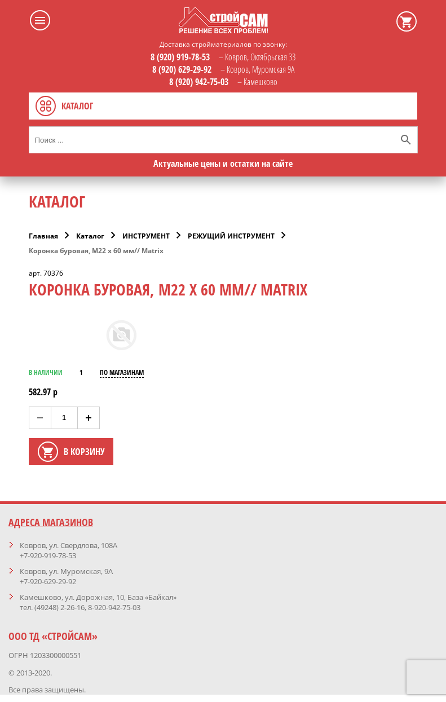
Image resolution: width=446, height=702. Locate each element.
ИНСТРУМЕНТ (146, 236)
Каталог (90, 236)
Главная (43, 236)
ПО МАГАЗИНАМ (122, 372)
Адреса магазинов (50, 522)
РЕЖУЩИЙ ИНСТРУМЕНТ (231, 236)
